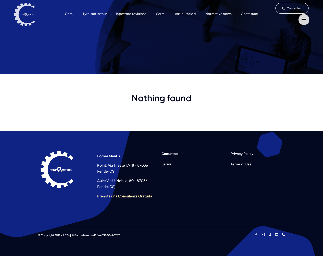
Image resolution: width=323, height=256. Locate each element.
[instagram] (263, 234)
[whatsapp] (270, 234)
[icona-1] (24, 3)
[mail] (276, 234)
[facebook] (255, 234)
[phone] (283, 234)
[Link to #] (303, 19)
